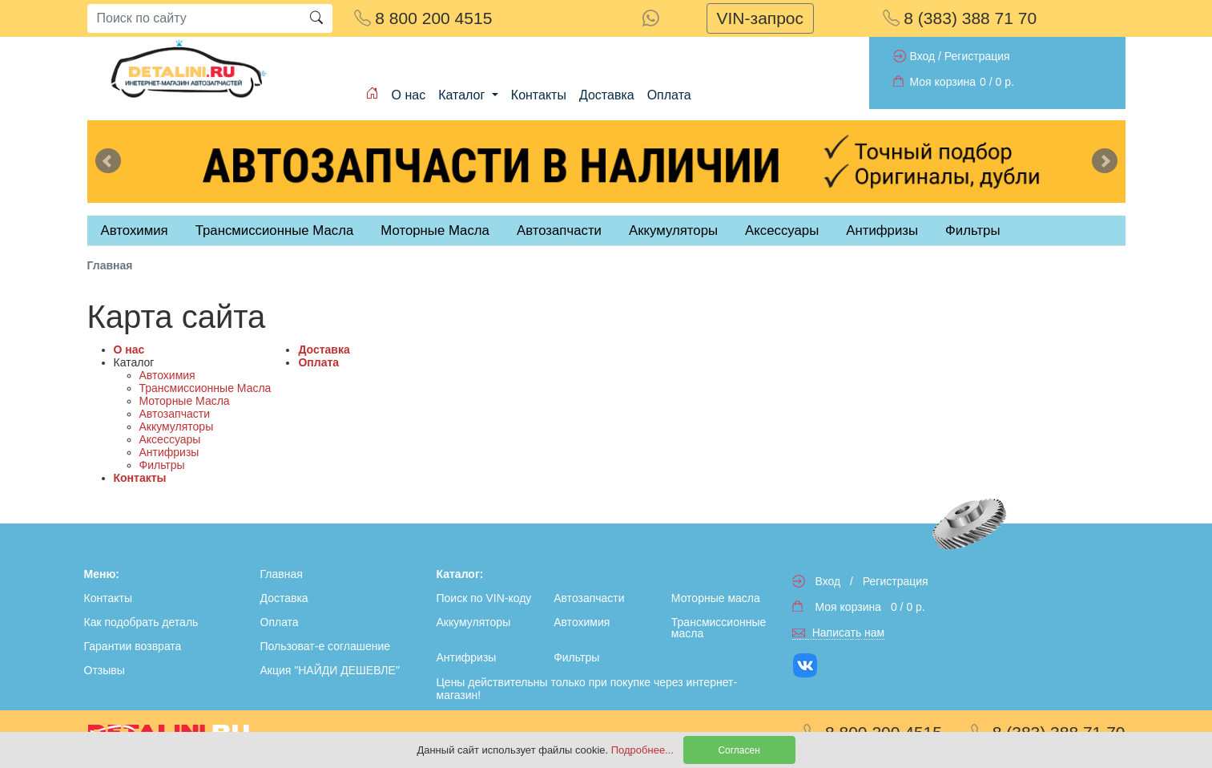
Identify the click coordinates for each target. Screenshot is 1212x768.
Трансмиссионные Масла (205, 388)
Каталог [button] (463, 95)
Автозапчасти (559, 230)
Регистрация (977, 56)
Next (1104, 161)
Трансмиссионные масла (718, 628)
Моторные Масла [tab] (435, 230)
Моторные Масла (184, 400)
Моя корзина (943, 81)
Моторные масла (715, 598)
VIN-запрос (760, 18)
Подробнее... (644, 750)
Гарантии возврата (133, 646)
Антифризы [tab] (882, 230)
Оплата (669, 95)
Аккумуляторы (176, 426)
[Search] (193, 18)
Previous (108, 161)
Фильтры (972, 230)
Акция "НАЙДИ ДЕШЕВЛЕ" (330, 670)
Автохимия (167, 375)
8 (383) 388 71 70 (960, 18)
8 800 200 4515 (423, 18)
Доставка (606, 95)
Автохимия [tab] (134, 230)
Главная (281, 574)
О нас (409, 95)
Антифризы (169, 452)
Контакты (538, 95)
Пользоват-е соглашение (325, 646)
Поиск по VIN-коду (484, 598)
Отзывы (104, 670)
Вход (923, 56)
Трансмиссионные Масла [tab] (274, 230)
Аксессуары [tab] (782, 230)
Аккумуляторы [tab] (673, 230)
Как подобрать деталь (141, 622)
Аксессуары (170, 439)
